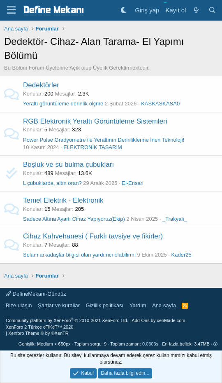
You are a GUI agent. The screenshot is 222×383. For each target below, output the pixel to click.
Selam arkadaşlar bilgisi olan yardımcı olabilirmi (79, 255)
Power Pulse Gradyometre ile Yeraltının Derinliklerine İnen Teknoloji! (103, 140)
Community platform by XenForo (67, 320)
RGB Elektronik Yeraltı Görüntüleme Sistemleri (95, 121)
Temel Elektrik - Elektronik (63, 200)
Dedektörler (41, 85)
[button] (215, 343)
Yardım (138, 305)
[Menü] (11, 10)
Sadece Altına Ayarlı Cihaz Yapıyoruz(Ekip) (74, 219)
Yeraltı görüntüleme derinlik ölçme (63, 103)
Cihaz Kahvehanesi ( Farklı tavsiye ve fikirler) (93, 236)
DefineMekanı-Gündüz (36, 294)
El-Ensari (132, 183)
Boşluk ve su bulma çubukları (68, 164)
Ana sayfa (164, 305)
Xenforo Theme (38, 333)
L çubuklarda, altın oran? (52, 183)
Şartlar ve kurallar (59, 305)
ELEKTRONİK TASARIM (92, 147)
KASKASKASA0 (160, 103)
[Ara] (212, 10)
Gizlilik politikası (104, 305)
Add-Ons (140, 320)
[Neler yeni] (196, 10)
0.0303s (150, 343)
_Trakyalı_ (174, 219)
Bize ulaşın (19, 305)
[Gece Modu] (123, 10)
